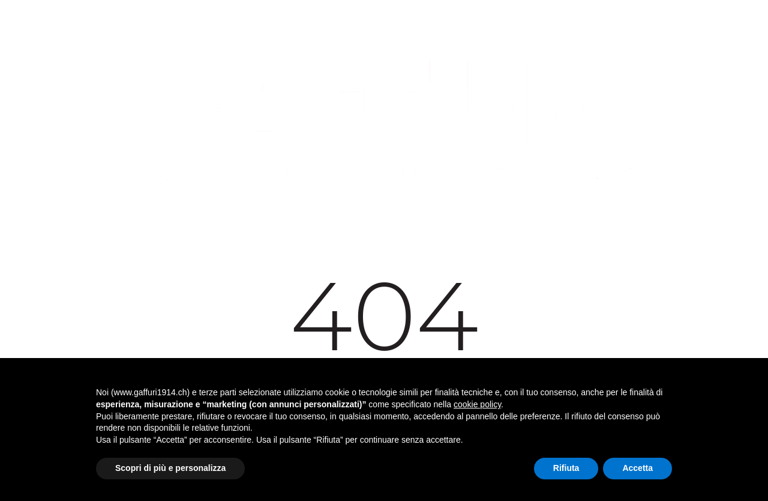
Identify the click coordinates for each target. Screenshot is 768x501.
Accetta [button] (637, 468)
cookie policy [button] (477, 404)
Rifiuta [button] (566, 468)
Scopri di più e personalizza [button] (170, 468)
